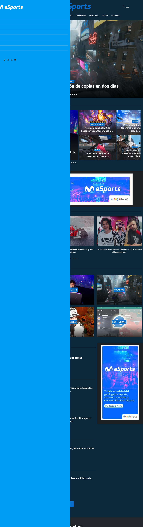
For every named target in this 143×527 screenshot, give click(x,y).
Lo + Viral (115, 15)
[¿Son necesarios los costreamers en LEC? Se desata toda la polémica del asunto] (40, 135)
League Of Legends (31, 15)
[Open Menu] (127, 7)
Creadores (81, 15)
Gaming (57, 15)
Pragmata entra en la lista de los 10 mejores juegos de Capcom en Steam (66, 419)
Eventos (68, 15)
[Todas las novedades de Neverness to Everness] (97, 147)
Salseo (105, 15)
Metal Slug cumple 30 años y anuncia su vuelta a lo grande (67, 449)
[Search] (123, 7)
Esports (47, 15)
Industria (93, 15)
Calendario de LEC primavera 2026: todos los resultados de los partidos (66, 389)
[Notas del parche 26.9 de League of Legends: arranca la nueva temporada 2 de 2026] (97, 122)
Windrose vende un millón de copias (61, 357)
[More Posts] (49, 504)
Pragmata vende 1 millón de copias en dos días (71, 86)
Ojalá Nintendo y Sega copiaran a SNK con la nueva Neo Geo (66, 479)
